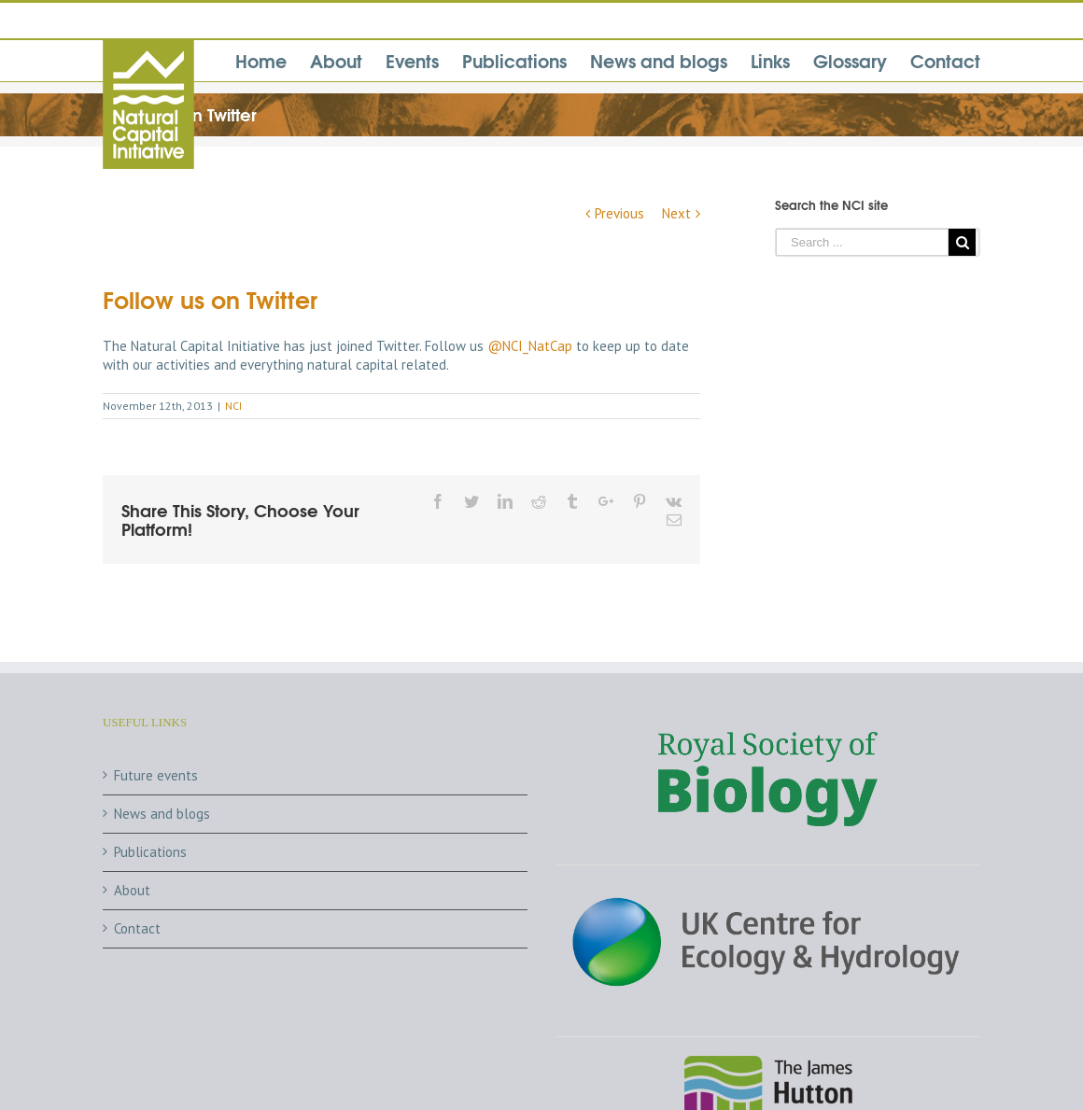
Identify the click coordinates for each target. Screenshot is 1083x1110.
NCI (233, 406)
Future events (156, 775)
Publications (150, 852)
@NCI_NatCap (529, 346)
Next (676, 213)
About (132, 890)
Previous (619, 213)
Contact (137, 928)
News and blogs (162, 813)
